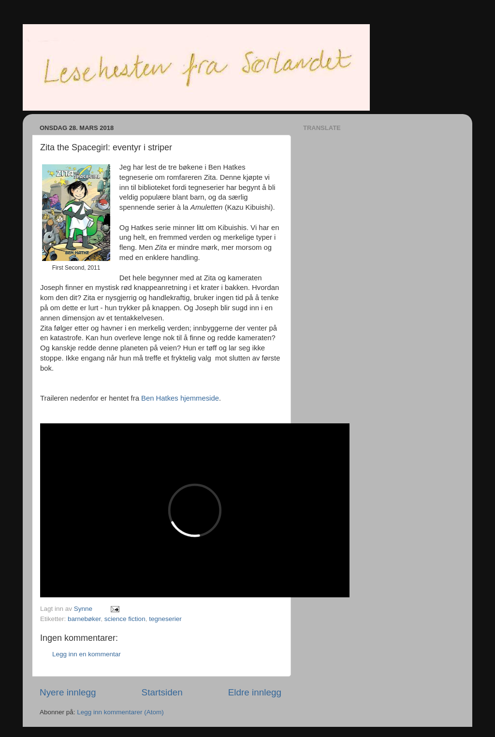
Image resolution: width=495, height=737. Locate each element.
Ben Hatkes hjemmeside (180, 398)
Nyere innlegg (68, 692)
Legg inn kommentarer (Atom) (120, 712)
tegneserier (165, 618)
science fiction (125, 618)
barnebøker (84, 618)
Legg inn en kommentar (86, 654)
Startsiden (162, 692)
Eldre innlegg (254, 692)
